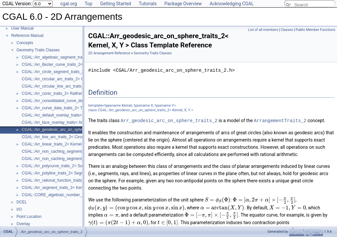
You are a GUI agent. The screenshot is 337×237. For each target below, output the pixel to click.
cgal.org (68, 3)
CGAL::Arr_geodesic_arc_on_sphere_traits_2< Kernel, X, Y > (75, 129)
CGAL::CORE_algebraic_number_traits (56, 195)
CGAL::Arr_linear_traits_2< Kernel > (53, 144)
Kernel (127, 105)
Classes (287, 30)
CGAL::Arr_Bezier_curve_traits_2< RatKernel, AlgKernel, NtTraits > (81, 64)
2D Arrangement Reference (109, 53)
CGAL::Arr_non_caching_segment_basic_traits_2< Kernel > (74, 151)
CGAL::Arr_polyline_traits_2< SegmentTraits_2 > (64, 173)
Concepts (24, 42)
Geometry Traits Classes (38, 50)
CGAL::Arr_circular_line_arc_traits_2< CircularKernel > (70, 86)
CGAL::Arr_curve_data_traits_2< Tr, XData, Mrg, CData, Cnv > (77, 108)
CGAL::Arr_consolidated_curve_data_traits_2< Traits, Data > (75, 100)
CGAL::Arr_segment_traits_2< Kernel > (56, 187)
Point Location (28, 216)
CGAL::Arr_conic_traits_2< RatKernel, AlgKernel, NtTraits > (74, 93)
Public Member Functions (315, 30)
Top (88, 3)
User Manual (22, 28)
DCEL (21, 202)
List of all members (263, 30)
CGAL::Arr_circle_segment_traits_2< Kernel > (62, 71)
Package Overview (183, 3)
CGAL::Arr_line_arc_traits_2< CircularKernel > (62, 137)
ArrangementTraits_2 (280, 120)
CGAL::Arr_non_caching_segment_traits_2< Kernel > (68, 158)
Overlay (23, 224)
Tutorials (148, 3)
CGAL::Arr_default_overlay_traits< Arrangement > (65, 115)
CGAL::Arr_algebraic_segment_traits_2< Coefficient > (69, 57)
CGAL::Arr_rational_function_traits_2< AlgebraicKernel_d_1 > (76, 180)
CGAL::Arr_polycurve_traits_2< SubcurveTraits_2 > (67, 166)
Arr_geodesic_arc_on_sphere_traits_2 (169, 120)
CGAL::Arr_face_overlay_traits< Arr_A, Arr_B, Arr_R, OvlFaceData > (82, 122)
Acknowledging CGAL (232, 3)
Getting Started (115, 3)
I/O (19, 209)
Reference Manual (27, 35)
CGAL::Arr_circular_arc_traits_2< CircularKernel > (66, 79)
